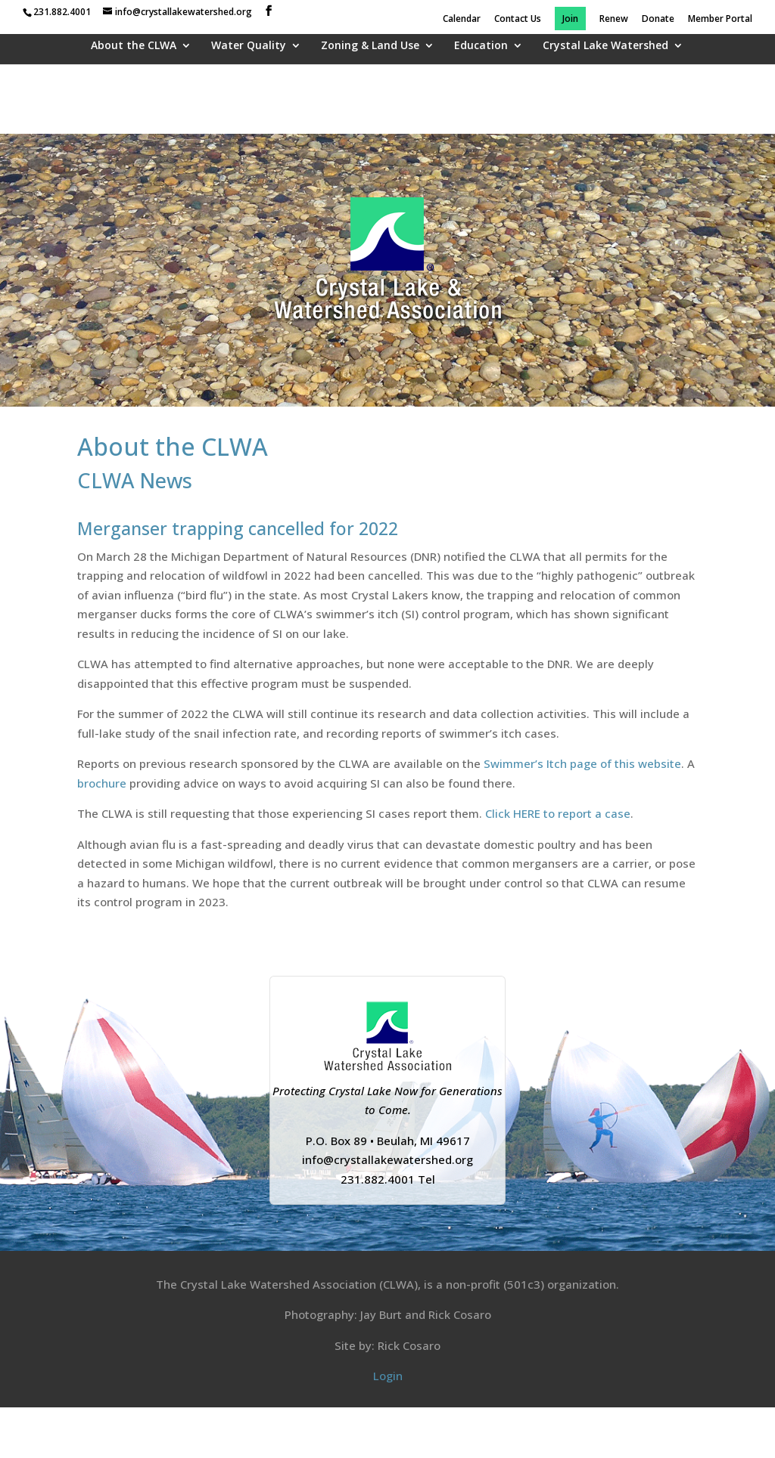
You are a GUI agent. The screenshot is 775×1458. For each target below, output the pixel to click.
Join (570, 19)
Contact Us (517, 19)
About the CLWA (133, 46)
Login (388, 1375)
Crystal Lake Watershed (605, 46)
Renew (613, 19)
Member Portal (720, 19)
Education (481, 46)
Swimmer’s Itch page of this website (582, 763)
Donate (658, 19)
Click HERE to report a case (557, 813)
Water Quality (248, 46)
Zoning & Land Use (370, 46)
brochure (101, 783)
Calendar (462, 19)
